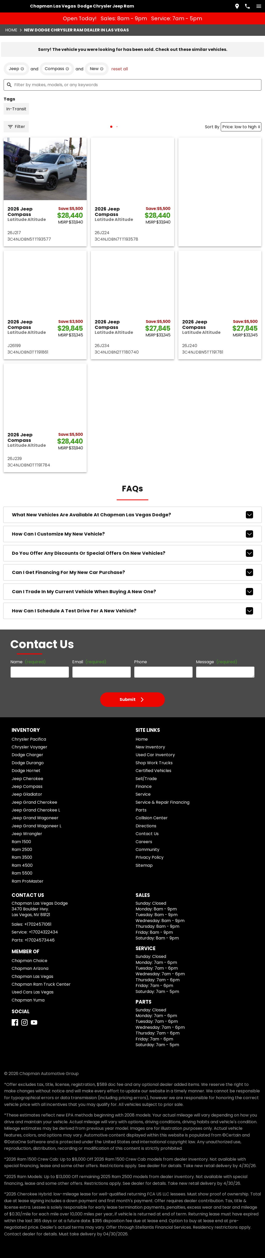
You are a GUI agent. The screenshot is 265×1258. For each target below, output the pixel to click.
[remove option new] (96, 69)
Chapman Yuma (28, 1000)
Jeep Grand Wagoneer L (36, 826)
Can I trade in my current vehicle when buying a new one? (132, 591)
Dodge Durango (28, 763)
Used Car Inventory (155, 755)
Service (143, 794)
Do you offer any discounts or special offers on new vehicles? (132, 553)
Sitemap (144, 865)
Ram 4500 (22, 865)
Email (89, 662)
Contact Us (147, 834)
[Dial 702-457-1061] (247, 6)
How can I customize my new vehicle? (132, 534)
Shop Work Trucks (154, 763)
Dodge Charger (27, 755)
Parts (141, 810)
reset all (119, 69)
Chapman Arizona (30, 968)
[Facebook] (15, 1022)
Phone (140, 662)
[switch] (259, 6)
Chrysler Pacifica (29, 739)
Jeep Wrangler (27, 834)
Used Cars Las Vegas (33, 992)
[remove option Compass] (57, 69)
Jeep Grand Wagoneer (35, 818)
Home (11, 30)
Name (28, 662)
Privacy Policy (150, 857)
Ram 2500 (22, 850)
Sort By (212, 127)
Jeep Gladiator (27, 794)
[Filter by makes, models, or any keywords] (132, 85)
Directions (146, 826)
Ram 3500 (22, 857)
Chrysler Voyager (29, 747)
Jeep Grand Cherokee (34, 802)
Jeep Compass (27, 786)
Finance (144, 786)
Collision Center (152, 818)
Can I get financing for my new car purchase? (132, 572)
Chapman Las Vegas (32, 976)
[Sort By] (241, 126)
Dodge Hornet (26, 771)
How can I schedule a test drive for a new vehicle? (132, 610)
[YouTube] (34, 1022)
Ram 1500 (21, 842)
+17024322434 (43, 932)
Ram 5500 (22, 873)
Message (216, 662)
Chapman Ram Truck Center (41, 984)
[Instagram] (24, 1022)
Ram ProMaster (27, 881)
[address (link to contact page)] (237, 6)
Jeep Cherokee (27, 779)
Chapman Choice (29, 961)
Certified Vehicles (153, 771)
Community (147, 850)
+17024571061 (37, 924)
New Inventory (150, 747)
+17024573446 (40, 940)
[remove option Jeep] (16, 69)
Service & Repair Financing (162, 802)
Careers (144, 842)
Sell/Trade (146, 779)
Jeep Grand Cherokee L (36, 810)
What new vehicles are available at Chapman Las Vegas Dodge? (132, 514)
